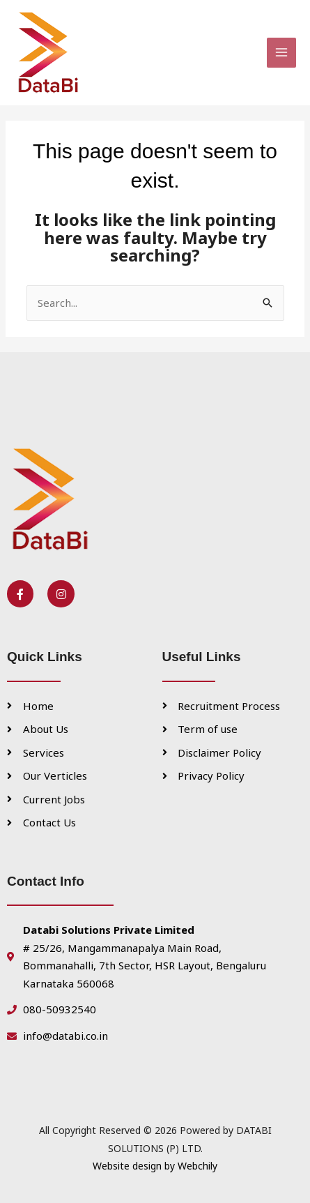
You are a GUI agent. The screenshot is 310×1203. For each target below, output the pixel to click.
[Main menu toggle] (282, 53)
